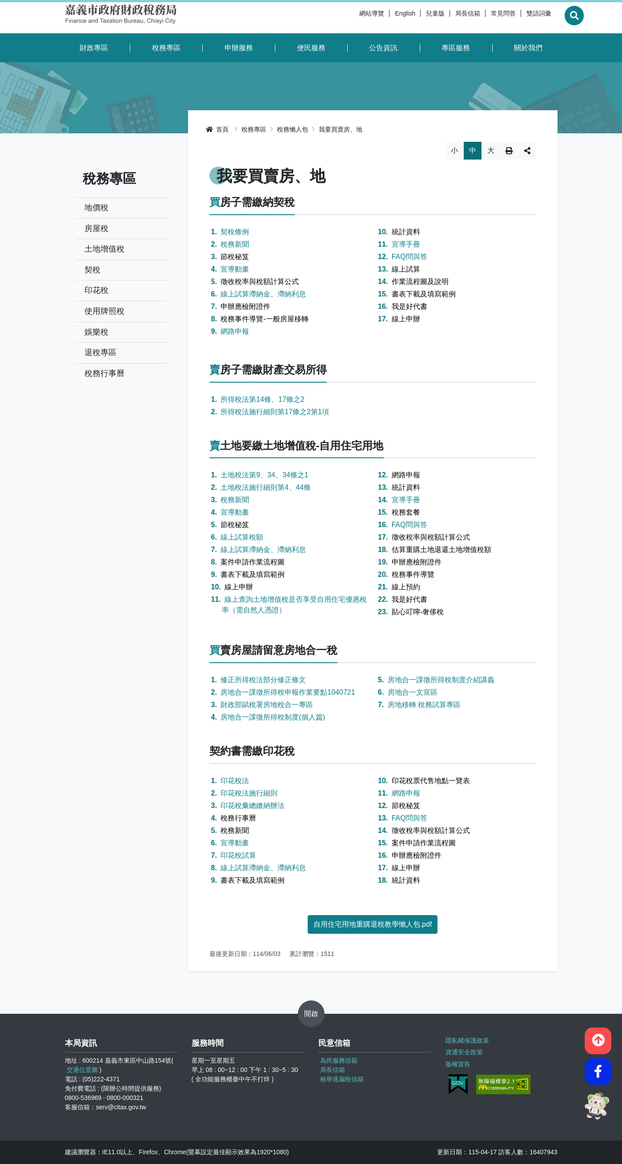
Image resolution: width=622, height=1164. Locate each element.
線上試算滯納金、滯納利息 (263, 294)
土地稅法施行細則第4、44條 (266, 487)
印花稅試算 (238, 855)
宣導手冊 (406, 244)
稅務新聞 (235, 244)
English (383, 17)
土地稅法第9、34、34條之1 (264, 475)
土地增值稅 (104, 248)
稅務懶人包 (292, 129)
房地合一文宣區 (412, 692)
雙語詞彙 (517, 17)
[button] (598, 1037)
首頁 (217, 129)
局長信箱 (446, 17)
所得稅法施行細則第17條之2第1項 (275, 412)
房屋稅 (96, 228)
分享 (527, 151)
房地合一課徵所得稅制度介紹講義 (441, 680)
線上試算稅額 (242, 537)
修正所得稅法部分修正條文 (263, 680)
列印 (509, 151)
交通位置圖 (82, 1069)
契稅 (92, 269)
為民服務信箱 (338, 1060)
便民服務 (311, 48)
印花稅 (96, 290)
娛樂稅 (96, 332)
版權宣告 (457, 1061)
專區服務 (455, 48)
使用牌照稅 (104, 311)
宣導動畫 (235, 269)
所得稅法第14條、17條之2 (263, 399)
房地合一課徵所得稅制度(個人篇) (273, 717)
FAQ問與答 (409, 256)
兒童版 (414, 17)
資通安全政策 (463, 1050)
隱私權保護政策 (467, 1039)
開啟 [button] (311, 1013)
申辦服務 (239, 48)
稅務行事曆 (104, 373)
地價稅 (96, 207)
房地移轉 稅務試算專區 (424, 704)
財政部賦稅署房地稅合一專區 (267, 704)
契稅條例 (235, 232)
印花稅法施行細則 (249, 793)
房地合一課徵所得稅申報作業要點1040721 (288, 692)
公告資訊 (383, 48)
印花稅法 (235, 780)
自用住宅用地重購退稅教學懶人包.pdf (372, 924)
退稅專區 (100, 352)
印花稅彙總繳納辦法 (253, 805)
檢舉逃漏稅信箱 (342, 1079)
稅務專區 (166, 48)
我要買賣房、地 (340, 129)
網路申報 (235, 331)
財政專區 (94, 48)
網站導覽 (350, 17)
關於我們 (528, 48)
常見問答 (482, 17)
